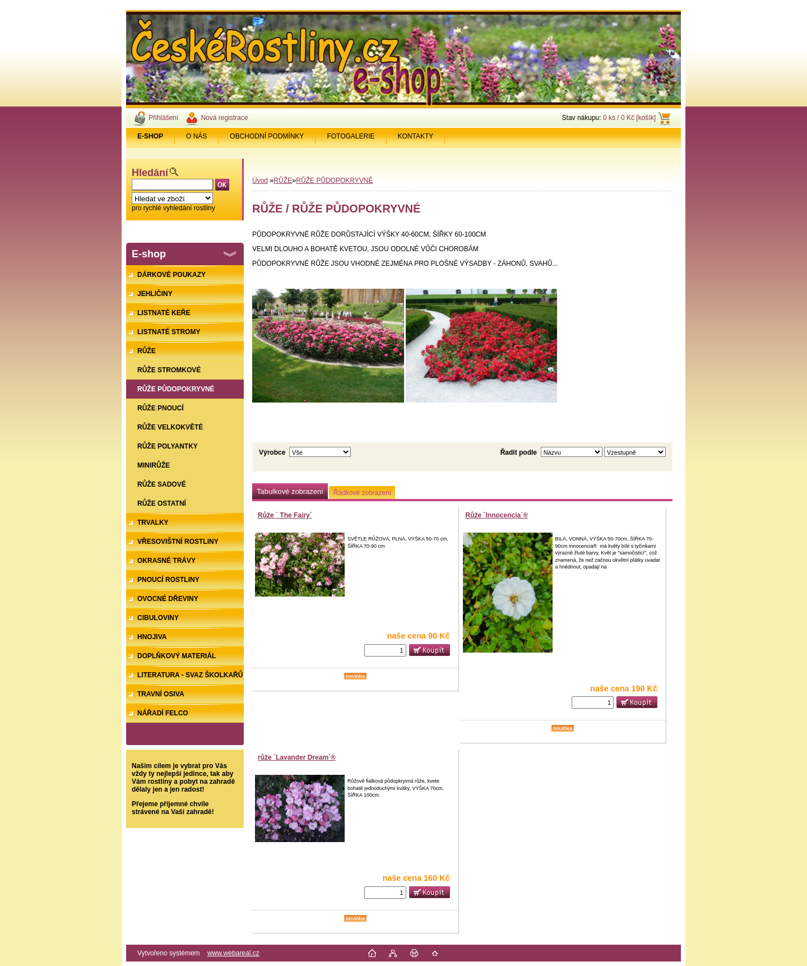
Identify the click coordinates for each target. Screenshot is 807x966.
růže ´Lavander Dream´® (297, 757)
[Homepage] (150, 136)
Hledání (150, 172)
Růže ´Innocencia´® (497, 515)
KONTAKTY (416, 136)
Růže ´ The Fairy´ (285, 515)
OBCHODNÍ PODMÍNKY (267, 136)
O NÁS (196, 136)
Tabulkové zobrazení (290, 491)
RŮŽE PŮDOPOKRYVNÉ (334, 180)
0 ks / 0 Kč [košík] (629, 118)
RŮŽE (282, 180)
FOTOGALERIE (350, 136)
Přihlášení (163, 118)
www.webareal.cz (233, 953)
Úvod (260, 180)
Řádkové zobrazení (362, 493)
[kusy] (385, 650)
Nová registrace (224, 118)
